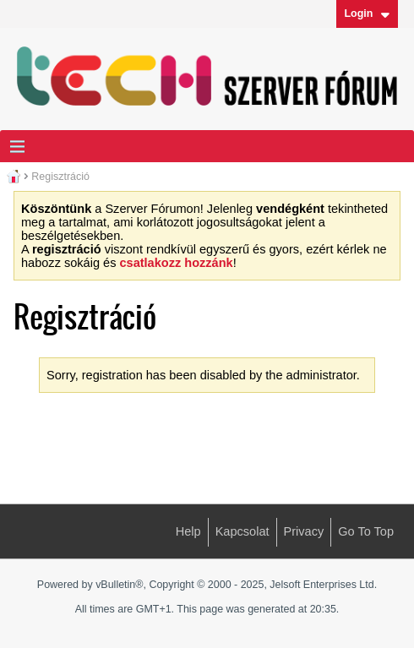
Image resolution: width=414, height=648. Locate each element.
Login (366, 13)
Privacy (304, 531)
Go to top (366, 531)
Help (188, 531)
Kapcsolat (242, 531)
